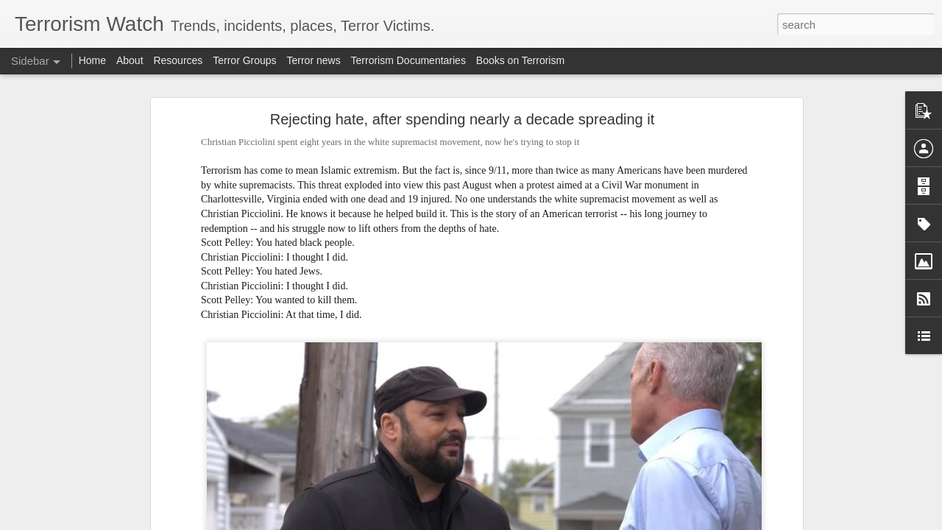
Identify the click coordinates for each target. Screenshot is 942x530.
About (130, 60)
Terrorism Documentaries (408, 60)
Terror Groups (244, 60)
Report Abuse (560, 521)
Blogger (517, 521)
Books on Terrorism (520, 60)
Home (92, 60)
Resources (177, 60)
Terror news (314, 60)
